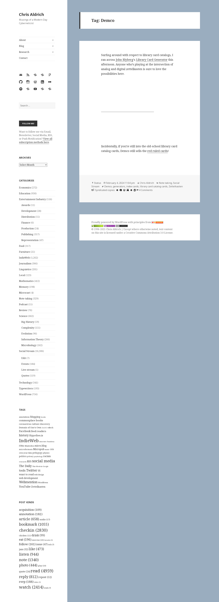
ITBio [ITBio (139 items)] (21, 445)
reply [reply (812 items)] (28, 576)
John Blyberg (124, 60)
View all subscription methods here (35, 140)
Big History (27, 321)
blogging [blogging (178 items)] (35, 416)
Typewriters (26, 388)
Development (28, 211)
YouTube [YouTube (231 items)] (25, 486)
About (22, 40)
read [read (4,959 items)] (42, 571)
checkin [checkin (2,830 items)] (33, 530)
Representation (29, 240)
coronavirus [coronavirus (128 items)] (25, 424)
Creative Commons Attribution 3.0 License (149, 232)
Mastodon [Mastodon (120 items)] (29, 445)
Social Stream (26, 351)
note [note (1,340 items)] (29, 559)
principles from (148, 222)
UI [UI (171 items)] (39, 470)
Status (97, 183)
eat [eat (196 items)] (25, 539)
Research (24, 52)
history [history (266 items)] (24, 435)
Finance (25, 222)
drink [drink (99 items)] (38, 535)
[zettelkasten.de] (131, 190)
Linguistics (25, 269)
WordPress (25, 394)
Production (27, 228)
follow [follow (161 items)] (27, 544)
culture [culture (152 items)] (35, 423)
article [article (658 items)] (29, 518)
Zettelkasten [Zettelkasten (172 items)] (38, 486)
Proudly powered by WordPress (109, 222)
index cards (132, 186)
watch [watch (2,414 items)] (31, 587)
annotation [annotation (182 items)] (30, 514)
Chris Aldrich (31, 14)
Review (23, 310)
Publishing (27, 234)
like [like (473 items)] (36, 549)
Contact (23, 58)
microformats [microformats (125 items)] (26, 449)
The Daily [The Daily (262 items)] (25, 466)
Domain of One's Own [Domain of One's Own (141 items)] (30, 427)
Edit (23, 358)
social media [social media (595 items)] (43, 460)
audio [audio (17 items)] (45, 519)
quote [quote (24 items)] (24, 571)
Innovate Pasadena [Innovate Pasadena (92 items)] (46, 441)
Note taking (25, 298)
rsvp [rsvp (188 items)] (26, 582)
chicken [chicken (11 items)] (25, 535)
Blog (21, 46)
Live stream (28, 369)
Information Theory (32, 339)
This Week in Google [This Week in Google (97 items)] (40, 466)
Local (22, 275)
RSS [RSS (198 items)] (29, 461)
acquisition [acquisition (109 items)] (30, 510)
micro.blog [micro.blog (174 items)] (41, 445)
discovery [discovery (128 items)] (45, 424)
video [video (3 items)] (37, 582)
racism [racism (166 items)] (47, 456)
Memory (24, 286)
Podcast (23, 304)
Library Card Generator (152, 60)
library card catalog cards (154, 186)
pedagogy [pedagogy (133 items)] (37, 452)
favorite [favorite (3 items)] (48, 540)
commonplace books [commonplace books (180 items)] (31, 420)
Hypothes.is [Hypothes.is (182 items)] (36, 435)
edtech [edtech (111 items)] (50, 427)
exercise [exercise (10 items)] (38, 540)
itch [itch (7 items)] (51, 544)
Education (24, 193)
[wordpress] (124, 190)
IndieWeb (24, 257)
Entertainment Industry (32, 199)
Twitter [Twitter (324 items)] (31, 470)
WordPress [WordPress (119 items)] (43, 482)
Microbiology (28, 345)
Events (25, 364)
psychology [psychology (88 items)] (38, 456)
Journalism (25, 263)
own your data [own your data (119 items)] (25, 453)
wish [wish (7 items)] (47, 588)
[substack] (127, 190)
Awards (25, 205)
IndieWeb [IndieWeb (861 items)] (29, 440)
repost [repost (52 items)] (45, 577)
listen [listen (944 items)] (29, 554)
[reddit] (134, 190)
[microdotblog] (120, 190)
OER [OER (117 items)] (52, 449)
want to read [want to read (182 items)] (26, 474)
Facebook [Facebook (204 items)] (25, 431)
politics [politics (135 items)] (22, 456)
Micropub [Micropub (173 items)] (38, 449)
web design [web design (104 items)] (39, 474)
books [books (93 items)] (43, 417)
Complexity (27, 327)
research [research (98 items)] (22, 462)
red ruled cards (157, 151)
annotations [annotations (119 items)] (24, 417)
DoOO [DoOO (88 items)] (44, 428)
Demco (108, 186)
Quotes (25, 375)
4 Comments (146, 190)
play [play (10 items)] (42, 565)
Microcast (24, 292)
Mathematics (26, 281)
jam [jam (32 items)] (23, 549)
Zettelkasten (176, 186)
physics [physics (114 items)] (46, 453)
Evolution (26, 333)
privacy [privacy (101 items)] (30, 456)
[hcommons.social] (117, 190)
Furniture (24, 251)
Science (23, 316)
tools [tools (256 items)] (22, 470)
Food (21, 246)
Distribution (28, 216)
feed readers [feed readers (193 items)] (38, 431)
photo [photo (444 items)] (28, 565)
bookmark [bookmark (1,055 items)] (34, 524)
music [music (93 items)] (47, 449)
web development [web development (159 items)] (28, 478)
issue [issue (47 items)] (42, 544)
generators (119, 186)
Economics (25, 187)
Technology (25, 382)
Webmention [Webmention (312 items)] (28, 482)
